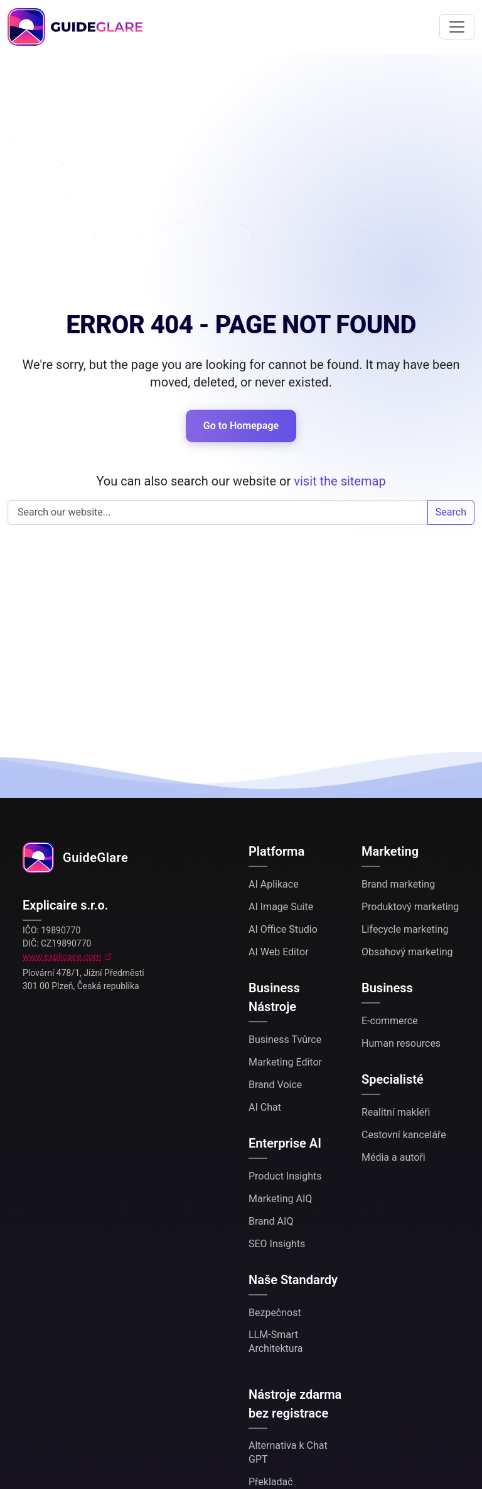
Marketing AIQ (280, 1199)
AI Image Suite (281, 907)
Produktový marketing (410, 907)
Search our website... (218, 512)
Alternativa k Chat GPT (288, 1452)
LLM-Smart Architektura (276, 1341)
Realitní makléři (396, 1112)
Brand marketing (398, 884)
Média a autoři (394, 1157)
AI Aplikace (274, 884)
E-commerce (390, 1021)
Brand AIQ (271, 1221)
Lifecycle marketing (405, 929)
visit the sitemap (339, 481)
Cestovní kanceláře (404, 1135)
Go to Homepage (241, 426)
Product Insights (285, 1176)
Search (451, 512)
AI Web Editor (279, 952)
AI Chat (265, 1107)
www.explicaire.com (62, 957)
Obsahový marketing (407, 952)
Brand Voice (275, 1085)
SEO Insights (277, 1244)
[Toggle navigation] (456, 26)
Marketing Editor (285, 1062)
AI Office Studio (283, 929)
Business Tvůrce (285, 1039)
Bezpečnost (275, 1313)
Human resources (401, 1043)
